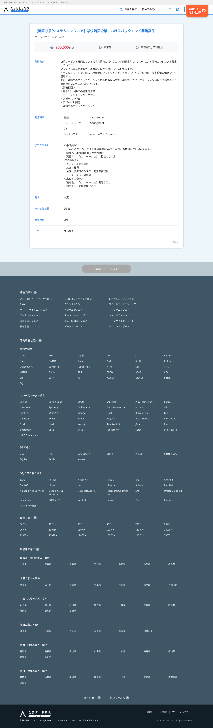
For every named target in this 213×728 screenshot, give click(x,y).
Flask (109, 413)
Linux (52, 485)
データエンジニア (73, 326)
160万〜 (53, 535)
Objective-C (26, 367)
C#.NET (139, 378)
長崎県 (72, 677)
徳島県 (147, 651)
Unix (80, 485)
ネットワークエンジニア (76, 315)
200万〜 (168, 535)
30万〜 (23, 524)
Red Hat (168, 485)
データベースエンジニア (32, 315)
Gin (166, 413)
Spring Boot (55, 402)
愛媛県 (23, 657)
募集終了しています (106, 269)
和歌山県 (148, 631)
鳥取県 (23, 651)
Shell (167, 378)
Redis (52, 459)
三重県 (72, 611)
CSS (137, 367)
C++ (108, 355)
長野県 (147, 605)
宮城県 (97, 564)
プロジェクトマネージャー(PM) (36, 299)
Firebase (169, 500)
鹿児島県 (172, 677)
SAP (137, 491)
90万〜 (23, 530)
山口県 (122, 651)
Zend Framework (115, 407)
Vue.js (81, 418)
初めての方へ (149, 9)
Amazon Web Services (32, 491)
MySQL (139, 454)
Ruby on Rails (143, 413)
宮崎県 (147, 677)
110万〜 (82, 530)
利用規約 (163, 712)
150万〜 (24, 535)
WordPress (55, 413)
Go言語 (52, 361)
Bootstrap (25, 430)
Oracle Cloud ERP (173, 491)
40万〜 (52, 524)
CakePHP (25, 407)
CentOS (24, 485)
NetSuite (82, 500)
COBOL (110, 372)
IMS (51, 454)
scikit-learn (170, 430)
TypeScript (83, 367)
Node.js (82, 424)
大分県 (122, 677)
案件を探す (128, 9)
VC (79, 378)
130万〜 (139, 530)
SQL (22, 383)
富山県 (48, 605)
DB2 (22, 454)
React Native (142, 418)
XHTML (24, 372)
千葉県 (122, 585)
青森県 (48, 564)
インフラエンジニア (119, 310)
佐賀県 (48, 677)
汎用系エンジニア (29, 321)
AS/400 (53, 480)
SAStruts (111, 402)
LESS (51, 430)
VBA (166, 372)
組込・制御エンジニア (75, 321)
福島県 (171, 564)
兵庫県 (97, 631)
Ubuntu (110, 485)
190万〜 (139, 535)
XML (166, 367)
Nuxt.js (53, 424)
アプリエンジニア (73, 310)
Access (81, 459)
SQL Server (83, 454)
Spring (23, 402)
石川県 (72, 605)
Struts (81, 402)
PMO (22, 304)
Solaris (139, 485)
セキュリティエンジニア (121, 315)
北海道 (23, 564)
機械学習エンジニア (30, 326)
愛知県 (48, 611)
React (52, 418)
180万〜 (110, 535)
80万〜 (167, 524)
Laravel (168, 402)
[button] (106, 292)
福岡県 (23, 677)
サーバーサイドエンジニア (33, 310)
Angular (110, 418)
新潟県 (23, 605)
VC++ (51, 378)
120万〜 (110, 530)
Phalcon (140, 407)
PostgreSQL (170, 454)
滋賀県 (23, 631)
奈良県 (122, 631)
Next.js (24, 424)
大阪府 (72, 631)
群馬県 (72, 585)
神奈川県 (172, 585)
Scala (81, 361)
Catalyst (24, 418)
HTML (109, 367)
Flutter (168, 424)
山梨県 (122, 605)
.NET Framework (29, 435)
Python (168, 355)
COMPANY (54, 500)
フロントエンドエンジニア (122, 304)
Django (81, 413)
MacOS (110, 480)
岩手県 (72, 564)
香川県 (171, 651)
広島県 (97, 651)
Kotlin (167, 361)
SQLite (23, 459)
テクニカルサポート (119, 326)
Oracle (110, 454)
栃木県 (48, 585)
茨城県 (23, 585)
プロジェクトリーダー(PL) (78, 299)
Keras (138, 430)
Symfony (53, 407)
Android (168, 480)
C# (136, 355)
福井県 (97, 605)
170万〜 (82, 535)
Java (22, 355)
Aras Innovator (28, 506)
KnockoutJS (113, 424)
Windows (83, 480)
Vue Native (170, 418)
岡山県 (72, 651)
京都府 (48, 631)
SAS (80, 372)
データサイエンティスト (121, 321)
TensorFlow (112, 430)
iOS (137, 480)
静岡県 (23, 611)
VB (21, 378)
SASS (80, 430)
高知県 (48, 657)
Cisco (138, 500)
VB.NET (110, 378)
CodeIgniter (84, 407)
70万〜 (139, 524)
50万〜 (81, 524)
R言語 (52, 372)
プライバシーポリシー (181, 712)
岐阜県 (171, 605)
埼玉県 (97, 585)
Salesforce (26, 500)
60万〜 (110, 524)
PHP (51, 355)
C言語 (81, 355)
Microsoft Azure (86, 491)
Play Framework (144, 402)
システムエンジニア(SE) (121, 299)
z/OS (22, 480)
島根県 (48, 651)
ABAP (138, 372)
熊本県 (97, 677)
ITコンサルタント (73, 304)
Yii (165, 407)
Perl (108, 361)
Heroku (110, 500)
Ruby (23, 361)
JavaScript (55, 367)
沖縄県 (23, 683)
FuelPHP (25, 413)
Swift (138, 361)
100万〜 (53, 530)
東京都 (147, 585)
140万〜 (168, 530)
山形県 (147, 564)
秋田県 (122, 564)
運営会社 (150, 712)
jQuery (139, 424)
